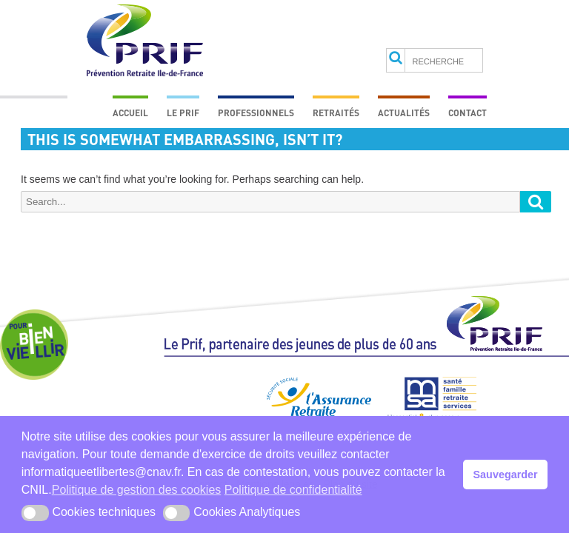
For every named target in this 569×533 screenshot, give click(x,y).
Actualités (404, 112)
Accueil (130, 112)
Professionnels (256, 112)
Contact (467, 112)
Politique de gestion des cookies (137, 489)
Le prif (183, 112)
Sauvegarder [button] (505, 474)
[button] (35, 513)
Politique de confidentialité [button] (293, 489)
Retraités (336, 112)
